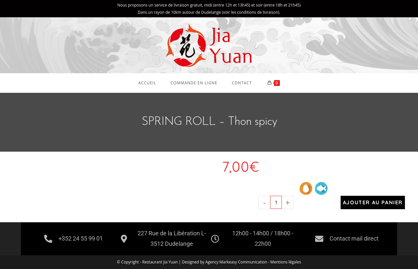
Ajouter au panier (373, 202)
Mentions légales (285, 262)
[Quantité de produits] (276, 202)
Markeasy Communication (243, 262)
